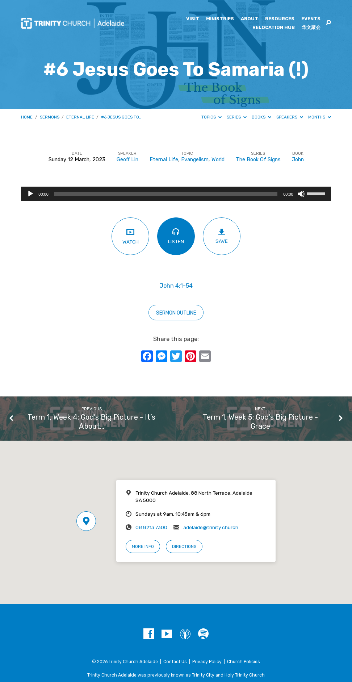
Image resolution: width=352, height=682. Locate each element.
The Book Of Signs (258, 160)
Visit (192, 19)
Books (261, 117)
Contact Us (175, 661)
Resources (279, 19)
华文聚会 (311, 27)
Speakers (289, 117)
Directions (184, 546)
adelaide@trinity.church (210, 527)
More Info (143, 546)
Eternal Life (80, 117)
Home (27, 117)
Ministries (220, 19)
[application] (176, 194)
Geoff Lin (127, 160)
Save (221, 236)
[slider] (165, 194)
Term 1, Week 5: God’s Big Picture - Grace (260, 422)
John (298, 160)
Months (319, 117)
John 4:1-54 (176, 285)
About (249, 19)
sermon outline (176, 313)
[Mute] (301, 193)
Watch (130, 236)
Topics (211, 117)
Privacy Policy (207, 661)
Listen (175, 236)
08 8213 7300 (151, 527)
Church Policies (243, 661)
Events (310, 19)
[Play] (30, 193)
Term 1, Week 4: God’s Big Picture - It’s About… (91, 422)
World (218, 160)
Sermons (49, 117)
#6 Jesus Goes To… (121, 117)
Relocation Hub (273, 27)
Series (237, 117)
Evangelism (195, 160)
